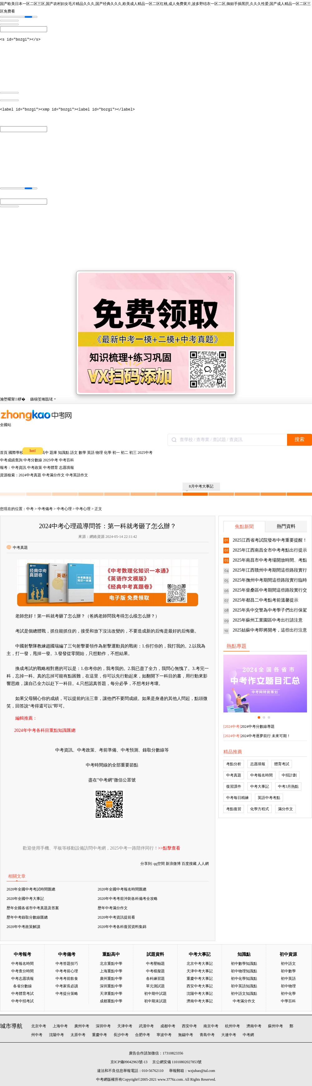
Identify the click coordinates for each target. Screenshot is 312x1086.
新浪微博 (173, 863)
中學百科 (288, 1001)
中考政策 (34, 467)
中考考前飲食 (67, 978)
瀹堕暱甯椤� (12, 399)
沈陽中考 (56, 1035)
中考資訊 (18, 467)
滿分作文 (285, 809)
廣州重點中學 (111, 978)
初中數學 (288, 971)
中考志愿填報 (22, 978)
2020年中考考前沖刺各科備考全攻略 (128, 898)
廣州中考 (81, 1026)
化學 (107, 452)
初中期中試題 (155, 993)
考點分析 (233, 764)
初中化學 (288, 993)
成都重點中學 (111, 1001)
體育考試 (281, 764)
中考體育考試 (22, 993)
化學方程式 (259, 809)
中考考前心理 (67, 971)
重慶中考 (99, 1035)
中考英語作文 (77, 475)
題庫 (53, 452)
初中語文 (288, 963)
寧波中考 (164, 1035)
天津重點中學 (111, 993)
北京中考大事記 (200, 963)
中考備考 (45, 509)
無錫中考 (185, 1035)
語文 (74, 452)
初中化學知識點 (244, 978)
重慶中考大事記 (200, 978)
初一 (116, 452)
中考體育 (50, 467)
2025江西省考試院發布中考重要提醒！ (270, 540)
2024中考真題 (30, 475)
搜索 (300, 439)
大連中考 (228, 1035)
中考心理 (64, 509)
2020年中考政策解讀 (23, 927)
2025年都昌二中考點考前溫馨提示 (265, 600)
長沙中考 (121, 1035)
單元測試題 (155, 986)
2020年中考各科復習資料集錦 (122, 927)
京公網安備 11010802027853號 (177, 1062)
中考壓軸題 (155, 963)
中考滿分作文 (53, 475)
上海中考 (60, 1026)
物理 (99, 452)
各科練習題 (155, 978)
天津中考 (124, 1026)
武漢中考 (146, 1026)
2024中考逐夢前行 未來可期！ (265, 736)
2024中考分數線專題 (258, 726)
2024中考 (232, 726)
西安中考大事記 (200, 986)
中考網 (248, 1035)
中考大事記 (259, 786)
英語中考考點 (269, 798)
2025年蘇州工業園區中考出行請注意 (268, 620)
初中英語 (288, 978)
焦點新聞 (244, 526)
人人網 (203, 863)
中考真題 (17, 547)
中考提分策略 (67, 993)
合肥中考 (142, 1035)
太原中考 (78, 1035)
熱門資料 (286, 526)
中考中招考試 (22, 1001)
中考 (30, 509)
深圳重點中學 (111, 986)
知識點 (63, 452)
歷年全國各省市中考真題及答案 (33, 908)
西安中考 (189, 1026)
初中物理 (288, 986)
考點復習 (233, 809)
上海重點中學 (111, 971)
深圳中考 (103, 1026)
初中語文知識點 (244, 993)
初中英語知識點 (244, 986)
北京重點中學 (111, 963)
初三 (133, 452)
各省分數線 (22, 986)
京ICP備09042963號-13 (129, 1062)
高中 (45, 452)
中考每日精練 (237, 798)
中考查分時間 (22, 971)
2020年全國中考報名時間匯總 (122, 889)
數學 (82, 452)
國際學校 (15, 452)
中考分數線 (32, 460)
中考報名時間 (261, 775)
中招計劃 (289, 775)
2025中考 (145, 452)
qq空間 (159, 863)
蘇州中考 (275, 1026)
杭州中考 (232, 1026)
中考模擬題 (155, 971)
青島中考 (207, 1035)
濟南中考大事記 (200, 1001)
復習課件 (233, 786)
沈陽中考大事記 (200, 993)
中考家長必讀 (67, 986)
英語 (91, 452)
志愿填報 (66, 467)
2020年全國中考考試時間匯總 (31, 889)
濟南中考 (253, 1026)
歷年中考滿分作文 (113, 908)
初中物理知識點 (244, 971)
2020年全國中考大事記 (25, 898)
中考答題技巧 (67, 963)
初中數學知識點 (244, 963)
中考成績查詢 (11, 460)
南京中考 (210, 1026)
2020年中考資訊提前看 (116, 917)
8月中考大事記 (199, 487)
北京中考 (38, 1026)
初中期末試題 (155, 1001)
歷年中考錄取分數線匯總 (27, 917)
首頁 (3, 452)
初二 (124, 452)
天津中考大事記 (200, 971)
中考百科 (66, 460)
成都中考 (167, 1026)
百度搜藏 (189, 863)
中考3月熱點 (288, 786)
